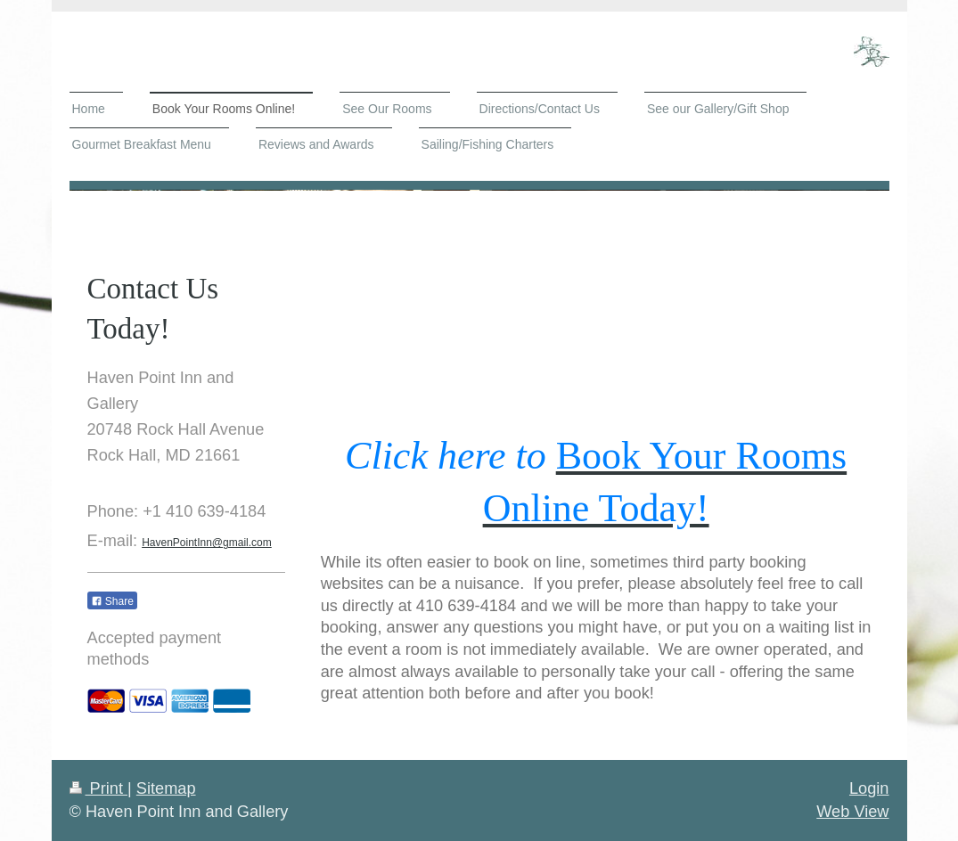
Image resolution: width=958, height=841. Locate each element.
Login (869, 788)
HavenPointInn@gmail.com (207, 542)
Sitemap (166, 788)
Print (99, 788)
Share (112, 601)
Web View (852, 812)
